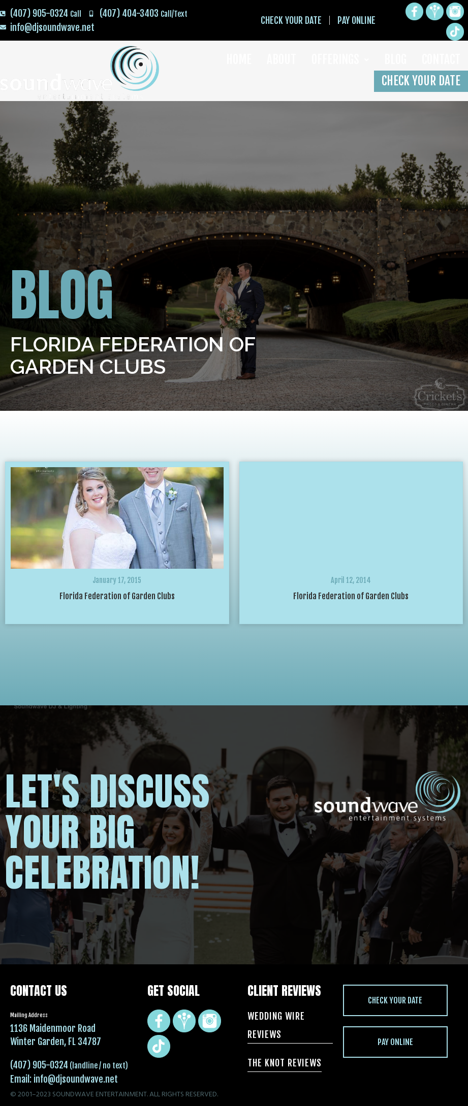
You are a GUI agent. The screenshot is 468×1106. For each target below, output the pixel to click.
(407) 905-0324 (39, 1064)
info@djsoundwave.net (76, 1079)
